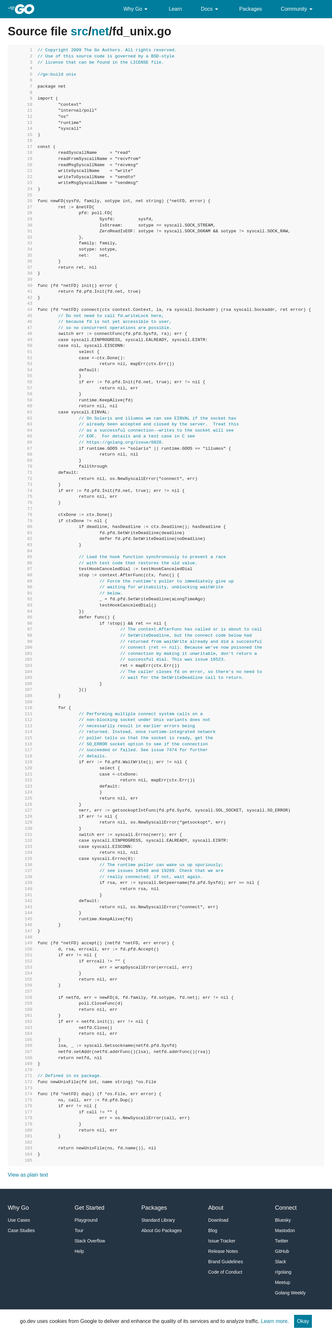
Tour (79, 1230)
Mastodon (285, 1230)
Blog (212, 1230)
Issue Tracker (221, 1240)
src (79, 31)
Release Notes (223, 1251)
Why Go (137, 9)
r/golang (283, 1272)
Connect (286, 1208)
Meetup (282, 1282)
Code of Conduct (225, 1272)
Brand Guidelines (225, 1261)
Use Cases (19, 1220)
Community (298, 9)
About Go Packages (161, 1230)
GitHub (282, 1251)
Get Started (89, 1208)
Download (218, 1220)
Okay (303, 1321)
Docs (210, 9)
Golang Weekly (290, 1292)
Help (79, 1251)
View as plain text (28, 1175)
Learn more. (275, 1321)
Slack (280, 1261)
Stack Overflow (90, 1240)
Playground (86, 1220)
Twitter (281, 1240)
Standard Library (158, 1220)
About (215, 1208)
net (100, 31)
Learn (175, 9)
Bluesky (283, 1220)
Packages (250, 9)
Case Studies (21, 1230)
